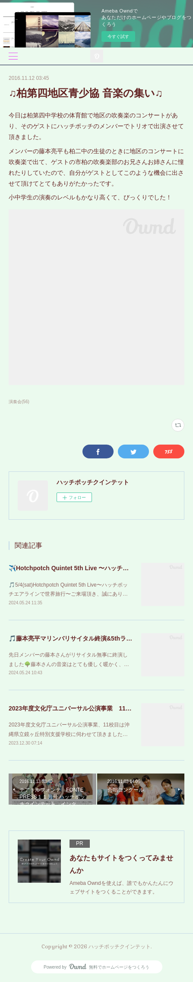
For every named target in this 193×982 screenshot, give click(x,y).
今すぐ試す (118, 36)
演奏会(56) (19, 401)
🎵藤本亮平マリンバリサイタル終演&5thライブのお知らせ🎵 (92, 638)
